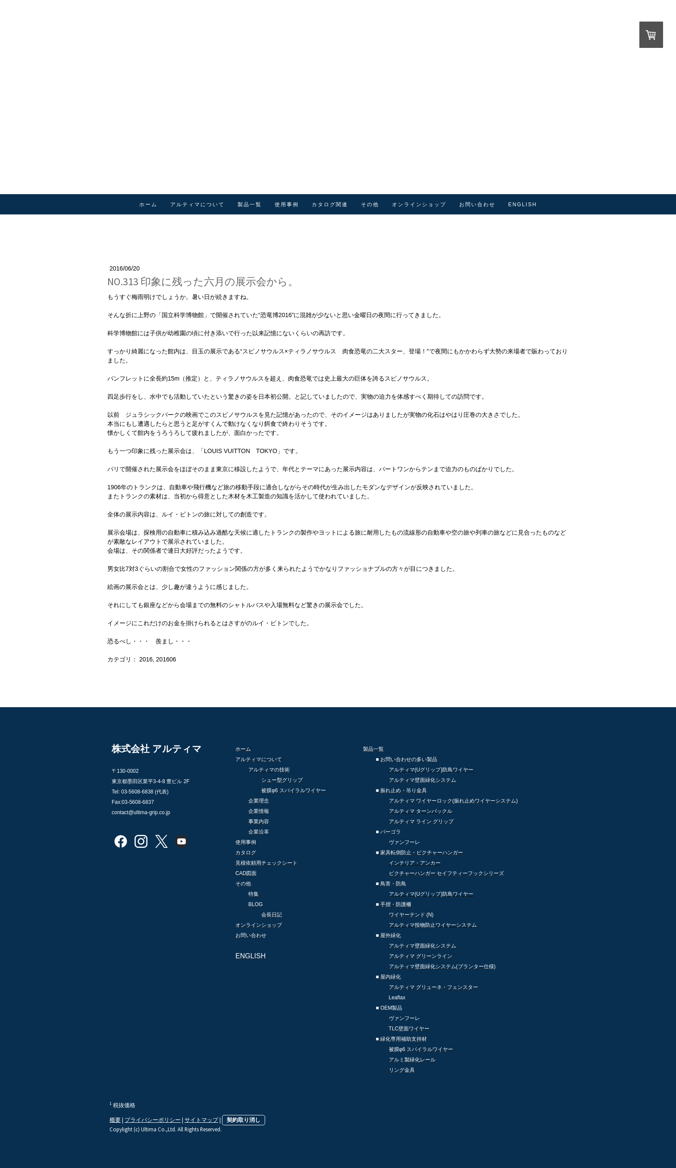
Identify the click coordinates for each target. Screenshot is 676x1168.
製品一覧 (250, 204)
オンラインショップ (419, 204)
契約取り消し (243, 1119)
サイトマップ (201, 1119)
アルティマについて (197, 204)
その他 (370, 204)
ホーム (148, 204)
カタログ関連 (330, 204)
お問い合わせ (477, 204)
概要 (115, 1119)
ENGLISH (522, 204)
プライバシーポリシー (153, 1119)
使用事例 (287, 204)
